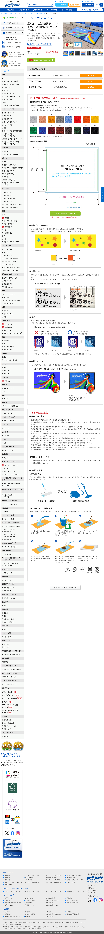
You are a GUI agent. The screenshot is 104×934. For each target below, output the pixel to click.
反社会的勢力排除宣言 (73, 914)
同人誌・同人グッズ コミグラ (75, 880)
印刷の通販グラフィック (10, 927)
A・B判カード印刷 (51, 877)
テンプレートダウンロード (65, 213)
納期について (50, 902)
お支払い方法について (11, 905)
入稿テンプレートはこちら (41, 60)
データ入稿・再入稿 (90, 10)
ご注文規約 (8, 914)
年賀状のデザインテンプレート (75, 891)
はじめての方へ (13, 18)
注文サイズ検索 (13, 23)
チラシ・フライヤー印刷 (32, 875)
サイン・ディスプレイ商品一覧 (36, 13)
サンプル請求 (92, 890)
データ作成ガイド (30, 900)
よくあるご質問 (89, 1)
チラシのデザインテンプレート (55, 891)
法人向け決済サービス (52, 905)
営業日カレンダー (13, 28)
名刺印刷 (7, 875)
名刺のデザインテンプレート (33, 891)
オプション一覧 (71, 882)
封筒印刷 (7, 880)
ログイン (60, 1)
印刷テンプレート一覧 (52, 900)
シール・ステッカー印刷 (74, 875)
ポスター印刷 (29, 877)
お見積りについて (13, 32)
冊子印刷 (7, 877)
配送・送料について (72, 902)
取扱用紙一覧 (8, 884)
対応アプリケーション (73, 900)
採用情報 (27, 916)
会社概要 (7, 912)
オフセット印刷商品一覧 (32, 882)
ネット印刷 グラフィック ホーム (10, 13)
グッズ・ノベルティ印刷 (53, 880)
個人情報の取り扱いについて (54, 914)
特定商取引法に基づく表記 (12, 916)
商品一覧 (23, 13)
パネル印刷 (28, 880)
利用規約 (48, 912)
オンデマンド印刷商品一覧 (53, 882)
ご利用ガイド (8, 898)
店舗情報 (27, 912)
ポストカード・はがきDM (53, 875)
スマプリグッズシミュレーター (14, 882)
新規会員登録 (74, 5)
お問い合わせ (88, 5)
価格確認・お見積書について (13, 902)
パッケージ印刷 (71, 877)
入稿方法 (7, 900)
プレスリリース (50, 916)
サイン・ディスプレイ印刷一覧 (65, 587)
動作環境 (69, 898)
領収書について (29, 905)
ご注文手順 (28, 902)
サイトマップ (92, 892)
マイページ (61, 5)
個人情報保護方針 (30, 914)
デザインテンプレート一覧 (12, 891)
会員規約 (69, 912)
